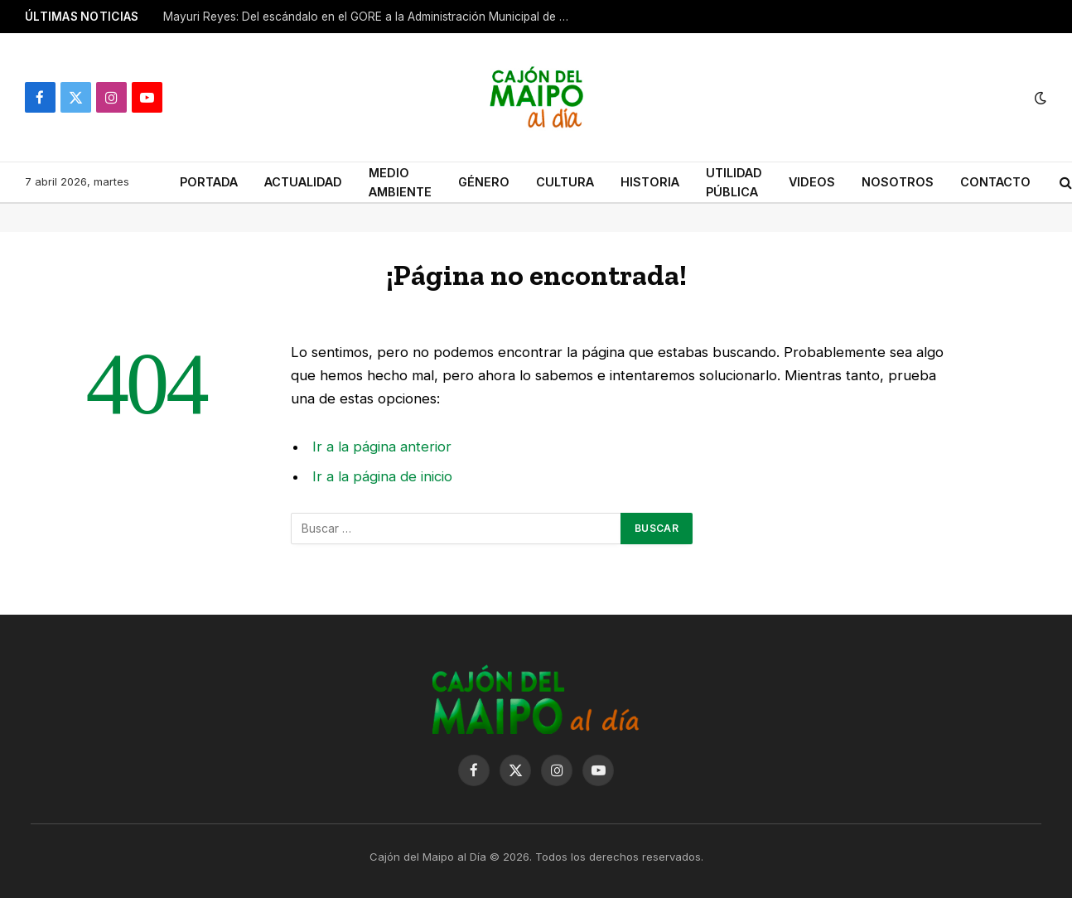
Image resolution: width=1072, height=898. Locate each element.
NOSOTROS (898, 182)
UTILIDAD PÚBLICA (734, 182)
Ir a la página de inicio (382, 476)
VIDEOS (812, 182)
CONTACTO (995, 182)
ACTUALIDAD (303, 182)
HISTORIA (650, 182)
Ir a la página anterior (381, 446)
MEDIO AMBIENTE (400, 182)
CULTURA (565, 182)
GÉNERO (483, 182)
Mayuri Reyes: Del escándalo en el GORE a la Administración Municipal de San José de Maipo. (370, 16)
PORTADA (209, 182)
